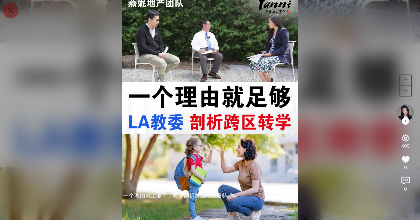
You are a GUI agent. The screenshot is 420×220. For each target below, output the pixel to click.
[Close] (10, 10)
